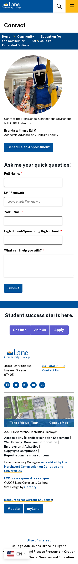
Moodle (13, 509)
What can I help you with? (23, 250)
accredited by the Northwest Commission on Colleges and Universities (35, 467)
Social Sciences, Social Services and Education (39, 557)
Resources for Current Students (28, 500)
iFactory (30, 487)
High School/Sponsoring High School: (32, 231)
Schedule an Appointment (28, 147)
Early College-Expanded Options (27, 43)
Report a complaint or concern (26, 455)
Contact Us (50, 370)
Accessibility (13, 438)
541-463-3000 (53, 366)
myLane (33, 509)
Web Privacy (13, 442)
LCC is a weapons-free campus (27, 478)
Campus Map (58, 422)
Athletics (31, 446)
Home (6, 36)
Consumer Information (40, 442)
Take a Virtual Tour (24, 422)
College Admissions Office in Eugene (39, 546)
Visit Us (39, 330)
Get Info (20, 330)
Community (25, 36)
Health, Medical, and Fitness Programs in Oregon (39, 551)
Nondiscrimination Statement (47, 438)
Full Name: (12, 173)
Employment (13, 446)
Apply (59, 330)
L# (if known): (14, 192)
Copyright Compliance (20, 451)
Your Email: (12, 212)
